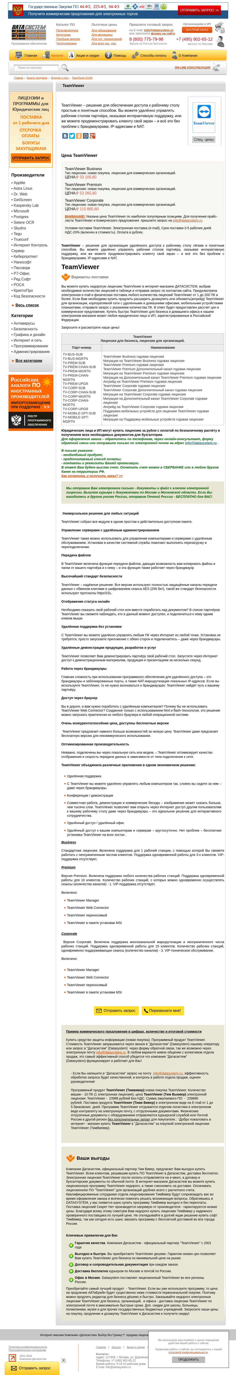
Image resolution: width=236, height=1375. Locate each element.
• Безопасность (24, 329)
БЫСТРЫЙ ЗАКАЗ (197, 29)
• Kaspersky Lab (25, 205)
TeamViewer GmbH (82, 78)
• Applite (18, 183)
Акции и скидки (87, 55)
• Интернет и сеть (26, 340)
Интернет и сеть (60, 78)
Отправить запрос (116, 1011)
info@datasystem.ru (158, 30)
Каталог (57, 55)
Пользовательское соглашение (27, 1350)
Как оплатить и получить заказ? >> (92, 476)
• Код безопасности (28, 296)
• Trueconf (19, 239)
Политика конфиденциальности (28, 1346)
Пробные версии (68, 39)
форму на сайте (163, 33)
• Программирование (29, 346)
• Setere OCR (22, 222)
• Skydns (18, 228)
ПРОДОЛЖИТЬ (188, 1359)
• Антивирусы (23, 323)
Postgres (21, 217)
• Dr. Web (19, 194)
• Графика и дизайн (28, 335)
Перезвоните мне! (163, 1011)
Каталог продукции (37, 78)
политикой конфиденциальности (188, 1352)
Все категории (29, 361)
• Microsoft (20, 211)
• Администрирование (30, 352)
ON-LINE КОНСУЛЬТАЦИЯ (192, 67)
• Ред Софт (21, 279)
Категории (63, 34)
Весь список (27, 305)
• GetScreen (21, 200)
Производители (67, 30)
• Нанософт (21, 262)
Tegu (18, 234)
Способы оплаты (153, 55)
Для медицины (102, 34)
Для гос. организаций (107, 39)
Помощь (120, 55)
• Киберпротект (24, 256)
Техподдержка (66, 43)
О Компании (188, 55)
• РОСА (17, 285)
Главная (31, 55)
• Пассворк (20, 268)
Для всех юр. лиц (104, 43)
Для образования (104, 30)
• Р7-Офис (20, 273)
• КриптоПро (22, 290)
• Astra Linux (21, 188)
